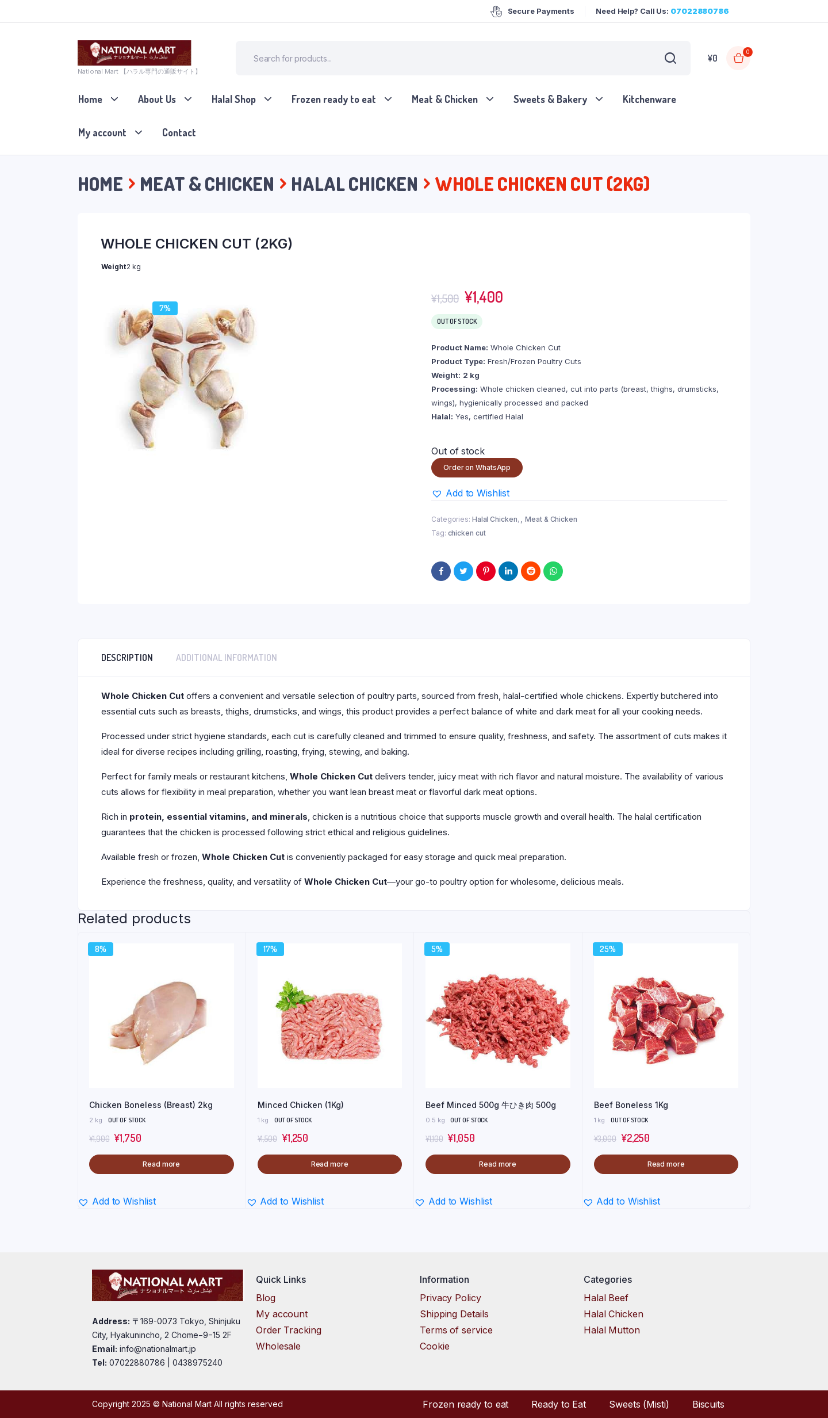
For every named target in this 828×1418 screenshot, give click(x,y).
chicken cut (467, 533)
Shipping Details (454, 1314)
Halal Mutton (612, 1330)
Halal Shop (234, 99)
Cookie (434, 1346)
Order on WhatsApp (477, 467)
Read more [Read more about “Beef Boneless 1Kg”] (666, 1164)
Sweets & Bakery (550, 99)
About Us (157, 99)
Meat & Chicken (445, 99)
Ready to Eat (558, 1404)
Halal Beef (606, 1298)
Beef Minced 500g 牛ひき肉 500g (490, 1105)
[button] (470, 493)
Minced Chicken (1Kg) (301, 1105)
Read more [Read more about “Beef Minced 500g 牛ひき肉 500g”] (497, 1164)
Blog (265, 1298)
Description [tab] (127, 657)
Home (90, 99)
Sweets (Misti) (639, 1404)
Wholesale (278, 1346)
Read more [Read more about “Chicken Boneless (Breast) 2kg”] (161, 1164)
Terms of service (456, 1330)
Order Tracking (288, 1330)
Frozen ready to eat (334, 99)
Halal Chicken (354, 184)
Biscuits (708, 1404)
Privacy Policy (450, 1298)
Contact (179, 132)
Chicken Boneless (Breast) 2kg (151, 1105)
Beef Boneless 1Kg (631, 1105)
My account (102, 132)
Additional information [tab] (226, 657)
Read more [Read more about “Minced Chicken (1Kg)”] (329, 1164)
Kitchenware (649, 99)
